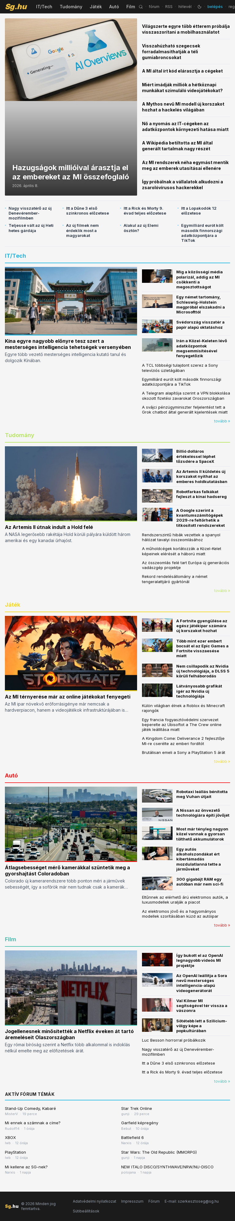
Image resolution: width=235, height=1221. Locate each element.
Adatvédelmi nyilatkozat (94, 1201)
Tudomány (71, 6)
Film (130, 6)
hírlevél (185, 6)
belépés (215, 6)
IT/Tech (44, 6)
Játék (96, 6)
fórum (154, 6)
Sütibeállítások (86, 1211)
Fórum (154, 1201)
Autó (114, 6)
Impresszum (132, 1201)
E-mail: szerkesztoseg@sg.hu (192, 1201)
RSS (169, 6)
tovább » (222, 421)
